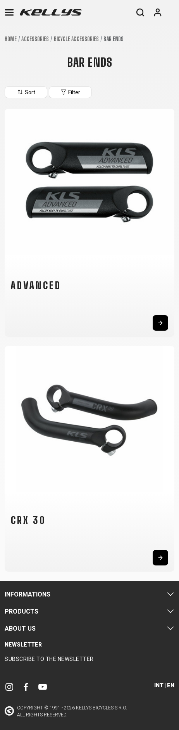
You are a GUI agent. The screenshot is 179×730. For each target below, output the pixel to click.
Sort (26, 91)
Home (11, 39)
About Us (20, 628)
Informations (27, 594)
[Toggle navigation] (9, 12)
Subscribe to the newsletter (49, 659)
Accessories (35, 39)
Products (21, 611)
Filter (70, 91)
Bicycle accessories (76, 39)
